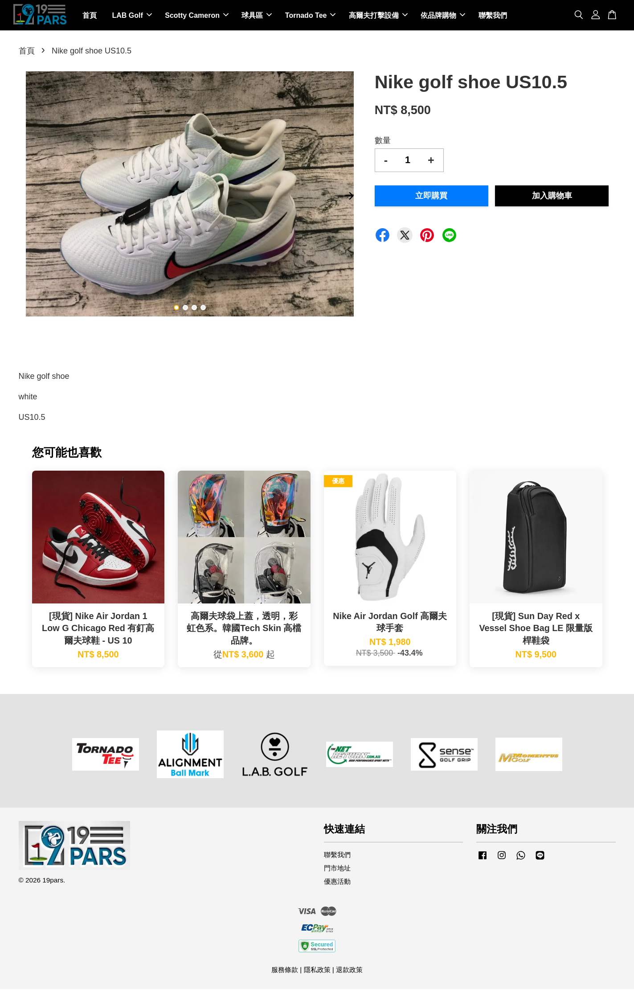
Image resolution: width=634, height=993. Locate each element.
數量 (383, 144)
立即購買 (431, 200)
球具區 (256, 17)
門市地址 (337, 872)
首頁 (89, 17)
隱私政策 (317, 973)
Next (349, 200)
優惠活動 (337, 885)
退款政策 (349, 973)
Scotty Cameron (197, 17)
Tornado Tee (310, 17)
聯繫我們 (493, 17)
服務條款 (284, 973)
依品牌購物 (443, 17)
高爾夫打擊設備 (378, 17)
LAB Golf (131, 17)
